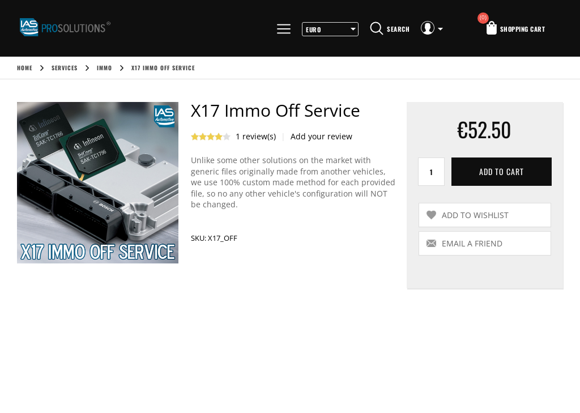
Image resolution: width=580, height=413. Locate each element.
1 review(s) (256, 136)
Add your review (321, 136)
